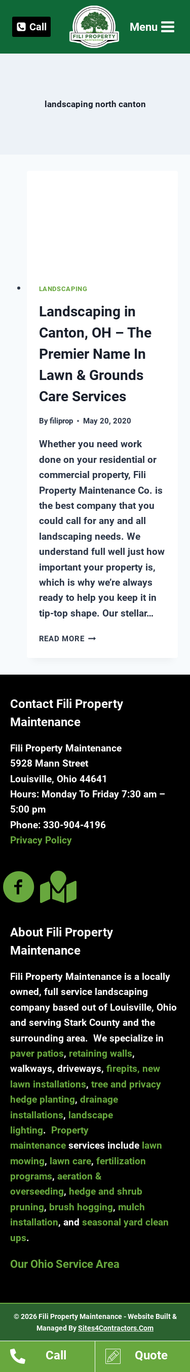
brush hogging (81, 1207)
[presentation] (102, 221)
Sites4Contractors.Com (116, 1328)
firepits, (123, 1068)
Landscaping (63, 289)
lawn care (70, 1161)
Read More (67, 638)
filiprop (61, 420)
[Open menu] (151, 27)
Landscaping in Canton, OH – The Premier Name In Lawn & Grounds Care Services (95, 354)
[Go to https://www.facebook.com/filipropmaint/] (19, 888)
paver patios (37, 1053)
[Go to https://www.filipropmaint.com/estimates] (148, 1357)
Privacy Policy (41, 840)
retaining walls (100, 1053)
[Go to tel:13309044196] (52, 1357)
